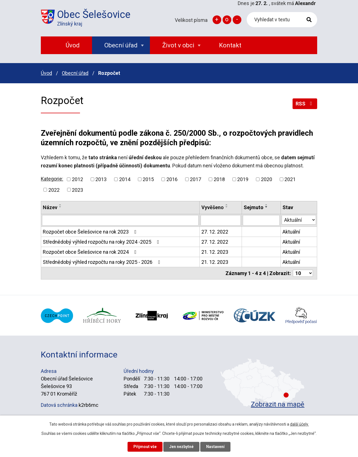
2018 (219, 179)
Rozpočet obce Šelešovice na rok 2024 (91, 252)
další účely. (299, 424)
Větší (217, 19)
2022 (54, 190)
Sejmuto (253, 207)
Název (50, 207)
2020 (266, 179)
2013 (101, 179)
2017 (195, 179)
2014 (124, 179)
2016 (172, 179)
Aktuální (291, 232)
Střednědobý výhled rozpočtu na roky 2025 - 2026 (102, 262)
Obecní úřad (75, 73)
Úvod (46, 73)
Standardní (227, 19)
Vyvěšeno (212, 207)
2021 (290, 179)
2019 (242, 179)
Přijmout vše (145, 446)
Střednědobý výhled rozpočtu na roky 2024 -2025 (102, 242)
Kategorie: (52, 179)
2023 (77, 190)
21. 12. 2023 (214, 252)
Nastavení (215, 446)
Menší (237, 19)
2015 (148, 179)
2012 (77, 179)
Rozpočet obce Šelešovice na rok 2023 (91, 232)
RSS (305, 104)
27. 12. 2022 (214, 232)
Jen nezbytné (181, 446)
